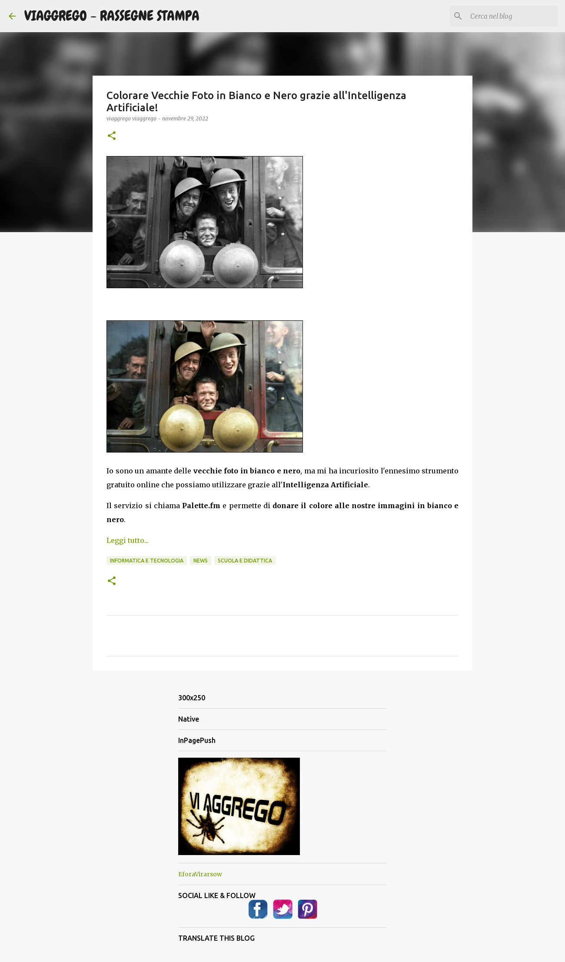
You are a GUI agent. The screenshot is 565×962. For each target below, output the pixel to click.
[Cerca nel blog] (512, 16)
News (200, 560)
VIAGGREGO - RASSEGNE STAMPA (111, 16)
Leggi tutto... (127, 540)
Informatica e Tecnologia (146, 560)
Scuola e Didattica (245, 560)
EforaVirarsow (200, 874)
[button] (111, 136)
